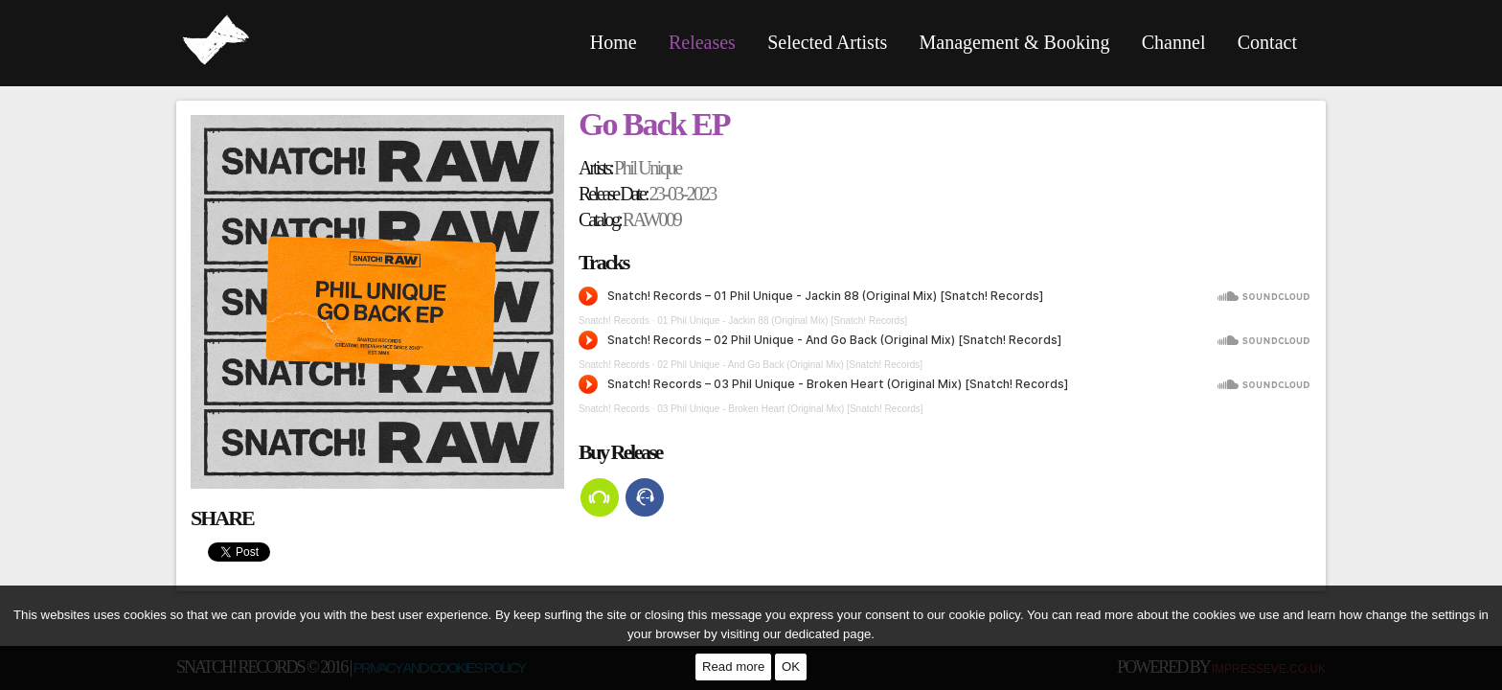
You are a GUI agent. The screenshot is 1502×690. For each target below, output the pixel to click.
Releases (702, 42)
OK (791, 666)
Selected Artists (827, 42)
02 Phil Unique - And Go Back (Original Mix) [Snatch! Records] (789, 364)
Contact (1267, 42)
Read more (733, 666)
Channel (1174, 42)
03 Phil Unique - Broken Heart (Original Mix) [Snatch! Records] (789, 408)
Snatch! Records (614, 320)
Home (613, 42)
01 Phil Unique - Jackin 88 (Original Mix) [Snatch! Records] (782, 320)
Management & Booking (1015, 42)
